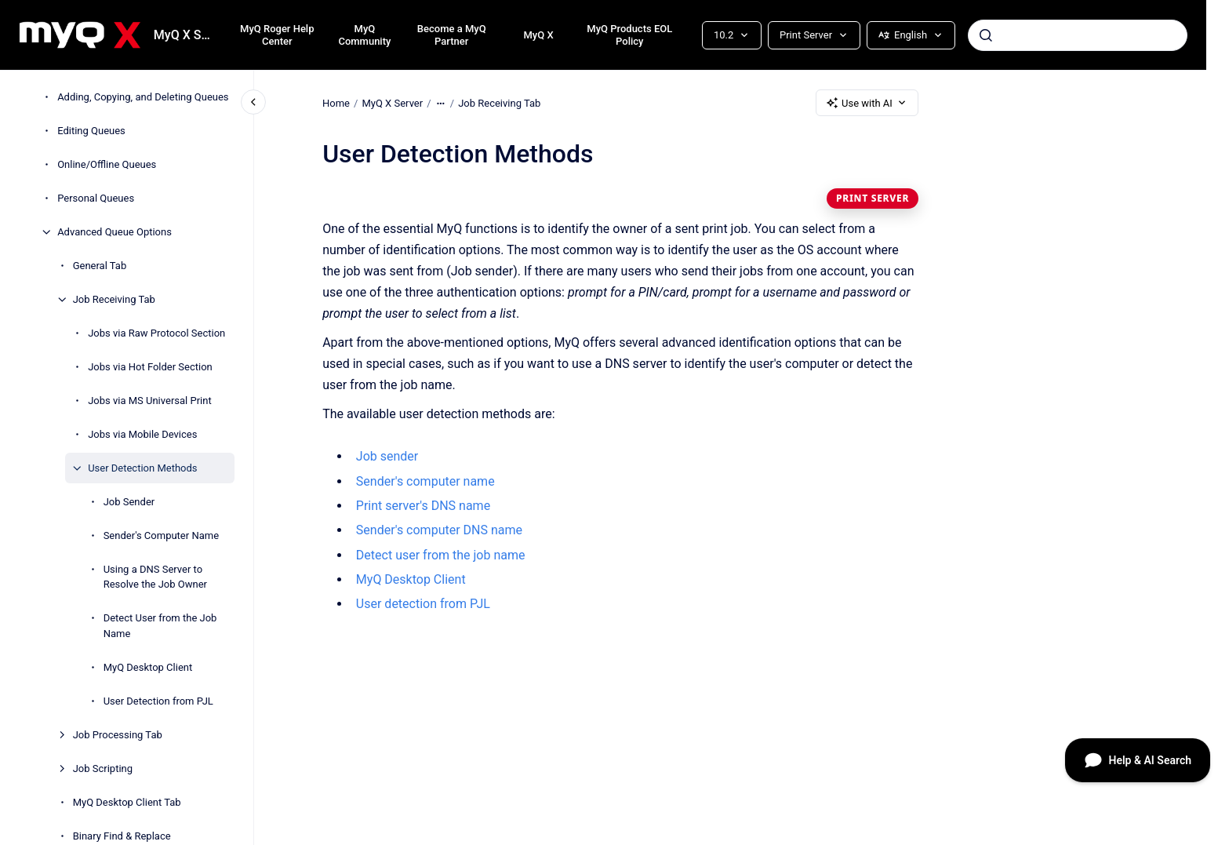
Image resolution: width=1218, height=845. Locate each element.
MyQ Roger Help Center (277, 35)
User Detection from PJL (158, 701)
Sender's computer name (425, 481)
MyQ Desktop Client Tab (127, 802)
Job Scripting (103, 768)
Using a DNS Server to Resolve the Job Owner (155, 577)
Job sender (387, 456)
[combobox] (1078, 35)
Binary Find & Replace (122, 836)
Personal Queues (95, 198)
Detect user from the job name (440, 555)
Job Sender (129, 502)
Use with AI (867, 103)
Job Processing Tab (117, 735)
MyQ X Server (184, 34)
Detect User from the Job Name (160, 625)
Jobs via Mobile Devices (142, 434)
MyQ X (538, 35)
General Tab (100, 265)
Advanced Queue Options (114, 232)
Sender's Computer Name (161, 535)
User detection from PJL (423, 603)
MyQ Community (364, 35)
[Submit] (985, 35)
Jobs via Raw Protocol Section (156, 333)
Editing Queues (91, 131)
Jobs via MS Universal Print (150, 400)
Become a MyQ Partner (451, 35)
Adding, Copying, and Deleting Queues (142, 97)
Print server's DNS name (423, 505)
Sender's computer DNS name (439, 530)
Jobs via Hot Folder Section (150, 367)
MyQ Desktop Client (148, 667)
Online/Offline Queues (106, 164)
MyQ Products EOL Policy (629, 35)
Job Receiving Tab (114, 299)
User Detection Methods (142, 468)
